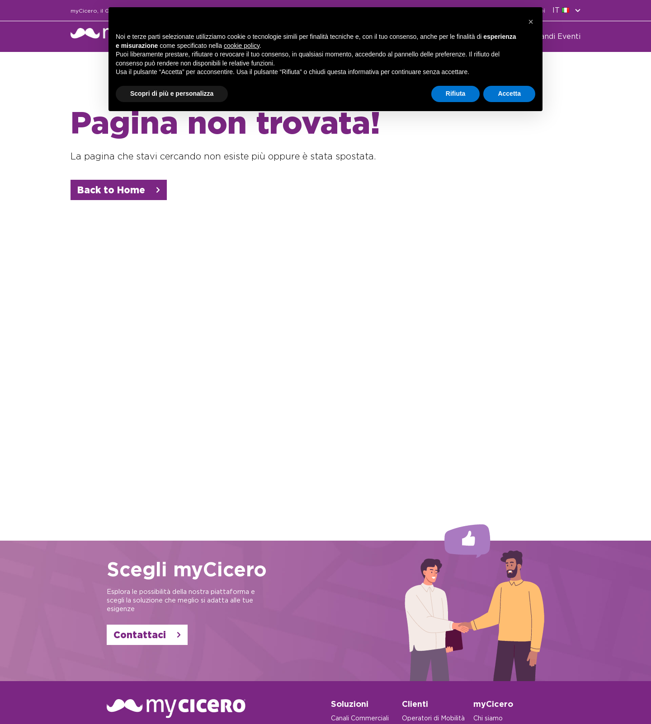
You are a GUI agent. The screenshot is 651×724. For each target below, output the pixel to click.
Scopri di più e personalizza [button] (171, 93)
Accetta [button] (509, 93)
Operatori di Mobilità (433, 718)
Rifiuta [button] (456, 93)
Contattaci (147, 634)
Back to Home (118, 190)
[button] (531, 21)
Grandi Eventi (556, 36)
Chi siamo (488, 718)
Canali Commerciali (360, 718)
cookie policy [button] (241, 45)
